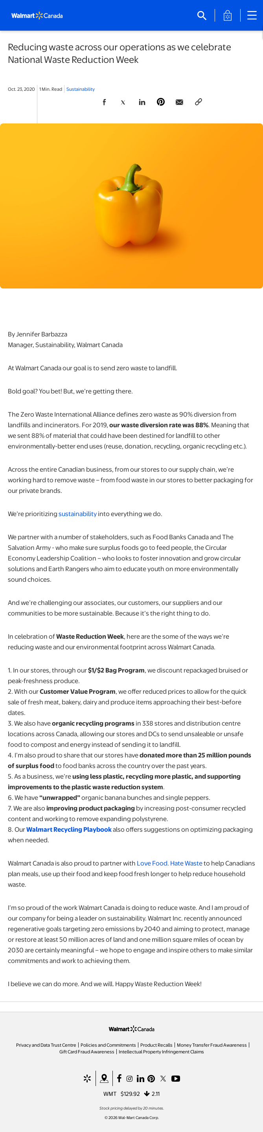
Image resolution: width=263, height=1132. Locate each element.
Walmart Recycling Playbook (69, 829)
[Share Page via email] (179, 102)
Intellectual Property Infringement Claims (161, 1051)
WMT (110, 1093)
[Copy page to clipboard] (198, 102)
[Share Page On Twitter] (123, 102)
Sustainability (80, 89)
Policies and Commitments (108, 1045)
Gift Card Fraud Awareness (86, 1051)
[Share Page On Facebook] (104, 102)
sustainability (78, 513)
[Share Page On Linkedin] (141, 102)
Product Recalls (156, 1045)
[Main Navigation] (255, 15)
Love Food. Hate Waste (169, 862)
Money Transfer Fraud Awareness (212, 1045)
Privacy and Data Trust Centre (46, 1045)
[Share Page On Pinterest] (160, 102)
